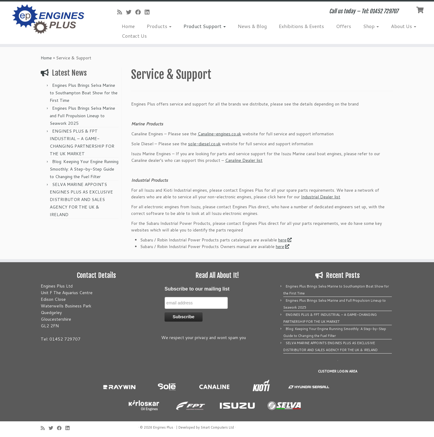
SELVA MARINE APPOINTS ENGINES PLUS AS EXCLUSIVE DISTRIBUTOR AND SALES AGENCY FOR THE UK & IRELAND (81, 199)
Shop (371, 26)
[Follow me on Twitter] (130, 12)
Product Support (205, 26)
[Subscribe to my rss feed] (121, 12)
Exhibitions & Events (301, 26)
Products (159, 26)
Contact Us (134, 35)
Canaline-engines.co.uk (219, 134)
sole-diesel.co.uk (204, 144)
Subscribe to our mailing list (197, 288)
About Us (403, 26)
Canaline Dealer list (244, 160)
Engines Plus (163, 427)
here (284, 240)
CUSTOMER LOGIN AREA (337, 371)
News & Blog (252, 26)
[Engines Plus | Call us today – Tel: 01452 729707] (50, 20)
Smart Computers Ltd (217, 427)
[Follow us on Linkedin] (149, 12)
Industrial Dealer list (320, 197)
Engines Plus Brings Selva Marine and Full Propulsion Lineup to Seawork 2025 (82, 115)
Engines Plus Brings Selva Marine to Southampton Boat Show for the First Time (84, 92)
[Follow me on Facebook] (140, 12)
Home (128, 26)
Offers (343, 26)
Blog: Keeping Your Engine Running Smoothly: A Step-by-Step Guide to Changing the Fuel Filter (84, 169)
